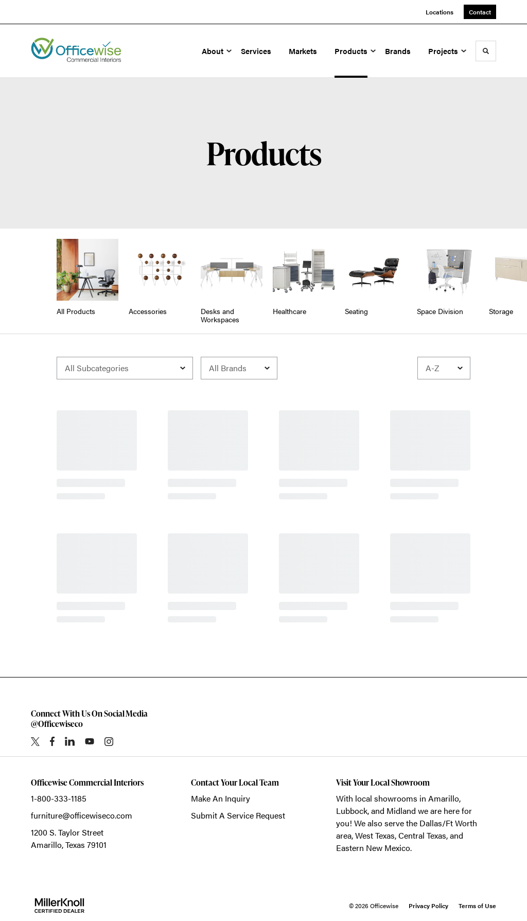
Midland (401, 810)
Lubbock (351, 810)
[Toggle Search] (486, 51)
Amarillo (443, 798)
